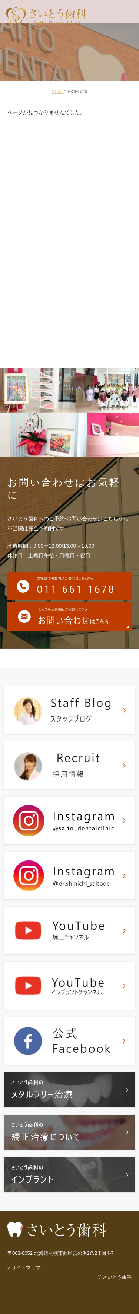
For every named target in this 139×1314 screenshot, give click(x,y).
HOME (58, 92)
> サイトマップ (23, 1268)
